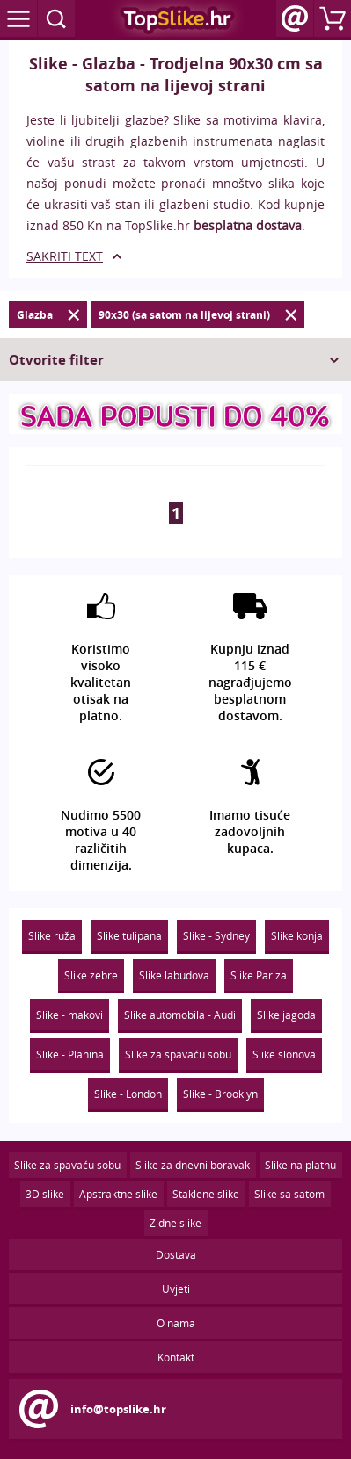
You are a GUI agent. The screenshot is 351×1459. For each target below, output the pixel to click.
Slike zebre (91, 975)
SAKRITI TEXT (64, 256)
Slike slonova (284, 1054)
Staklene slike (205, 1194)
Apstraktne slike (118, 1194)
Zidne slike (175, 1223)
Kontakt (175, 1357)
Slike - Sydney (216, 935)
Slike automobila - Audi (180, 1015)
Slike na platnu (300, 1165)
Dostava (176, 1254)
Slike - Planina (70, 1054)
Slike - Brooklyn (220, 1094)
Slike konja (297, 935)
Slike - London (128, 1094)
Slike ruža (52, 935)
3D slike (45, 1194)
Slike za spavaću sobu (178, 1054)
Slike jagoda (286, 1015)
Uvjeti (176, 1289)
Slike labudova (174, 975)
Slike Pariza (258, 975)
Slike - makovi (69, 1015)
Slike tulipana (129, 935)
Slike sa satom (289, 1194)
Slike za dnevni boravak (192, 1165)
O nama (176, 1323)
